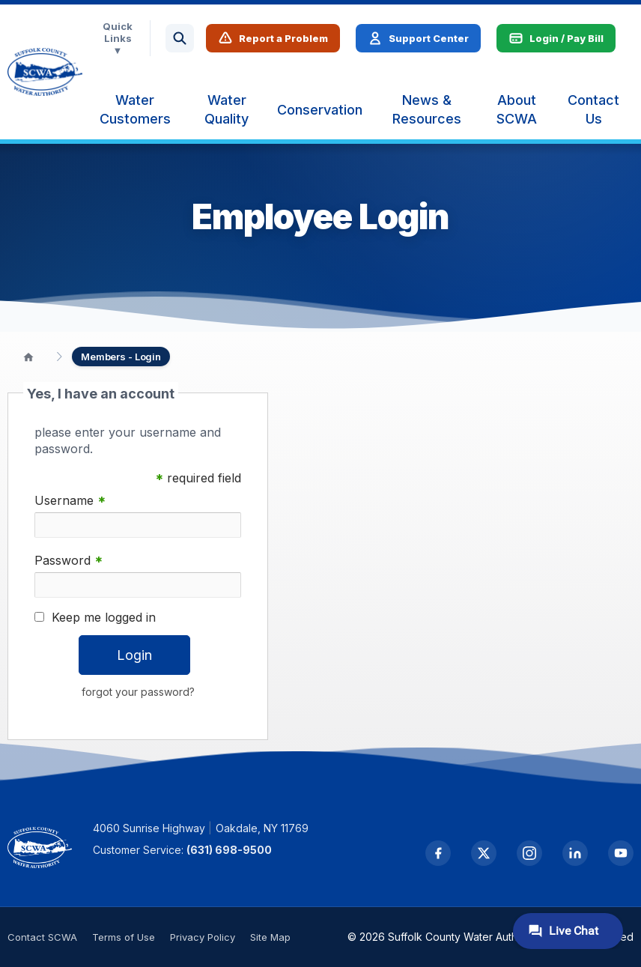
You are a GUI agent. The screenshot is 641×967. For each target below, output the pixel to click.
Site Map (270, 937)
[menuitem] (134, 109)
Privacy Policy (202, 937)
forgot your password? (138, 691)
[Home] (28, 356)
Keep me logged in (104, 617)
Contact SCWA (42, 937)
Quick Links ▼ (118, 38)
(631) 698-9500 (230, 849)
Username (70, 501)
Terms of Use (123, 937)
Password (68, 561)
